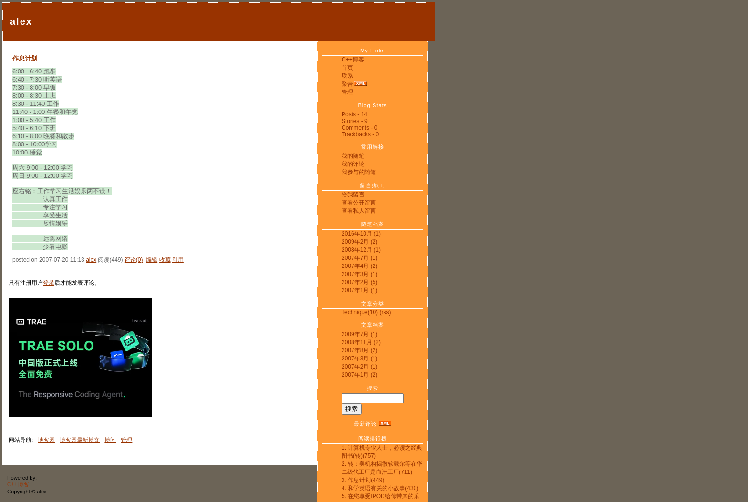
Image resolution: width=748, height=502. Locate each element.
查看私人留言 (359, 210)
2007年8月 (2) (359, 350)
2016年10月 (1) (361, 233)
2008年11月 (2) (361, 342)
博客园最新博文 (80, 440)
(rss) (385, 312)
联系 (347, 75)
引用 (178, 259)
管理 (347, 92)
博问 (110, 440)
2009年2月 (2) (359, 241)
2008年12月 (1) (361, 249)
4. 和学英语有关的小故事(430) (380, 488)
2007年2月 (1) (359, 366)
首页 (347, 67)
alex (21, 21)
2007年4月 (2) (359, 266)
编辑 (151, 259)
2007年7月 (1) (359, 258)
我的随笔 (353, 156)
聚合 (347, 84)
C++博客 (353, 59)
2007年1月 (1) (359, 290)
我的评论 (353, 164)
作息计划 (24, 58)
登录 (48, 282)
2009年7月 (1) (359, 334)
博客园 (46, 440)
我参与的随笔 (359, 172)
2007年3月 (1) (359, 274)
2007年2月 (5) (359, 282)
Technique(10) (360, 312)
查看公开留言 (359, 202)
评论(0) (134, 259)
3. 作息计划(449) (363, 480)
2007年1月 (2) (359, 374)
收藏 (165, 259)
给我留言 (353, 194)
